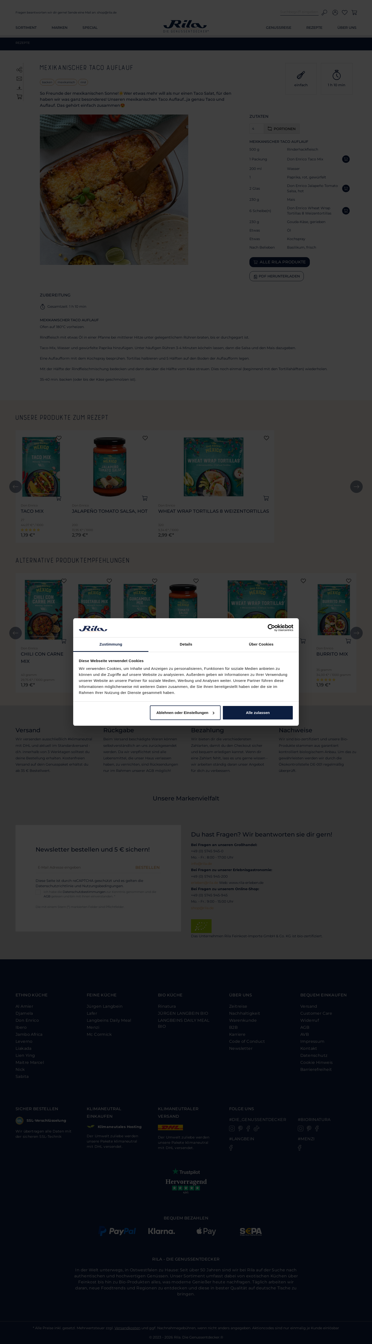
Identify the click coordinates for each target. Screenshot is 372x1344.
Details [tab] (186, 644)
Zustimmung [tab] (111, 644)
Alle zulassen (258, 712)
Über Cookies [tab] (261, 644)
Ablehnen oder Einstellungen (185, 712)
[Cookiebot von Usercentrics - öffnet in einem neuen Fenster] (271, 628)
